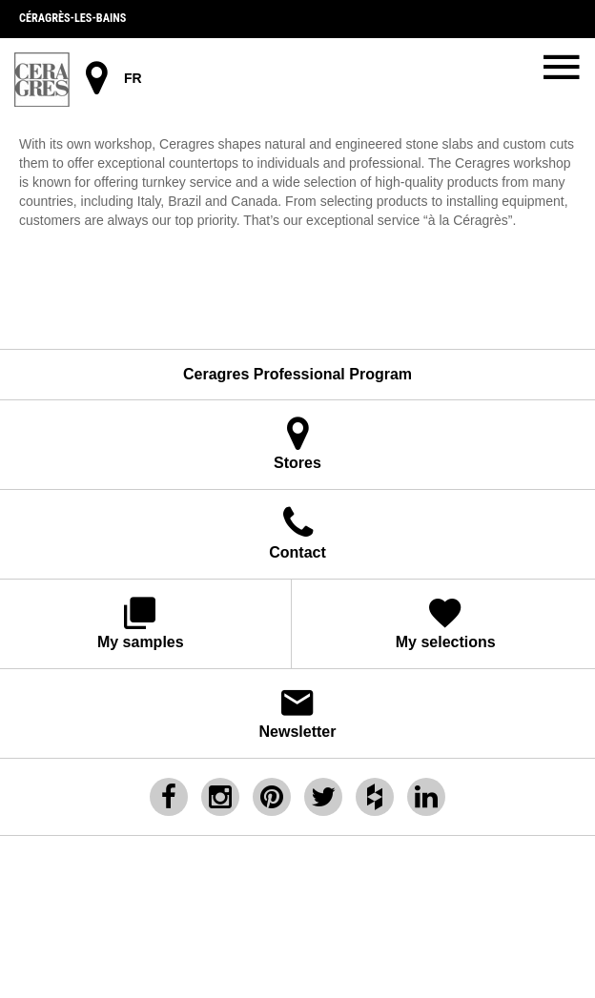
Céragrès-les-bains (72, 18)
